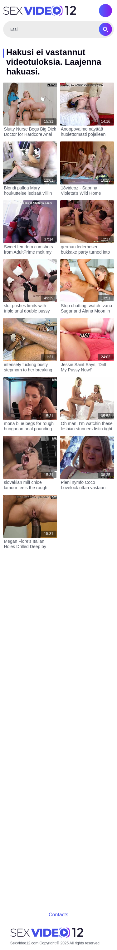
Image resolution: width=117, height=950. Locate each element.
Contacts (58, 914)
